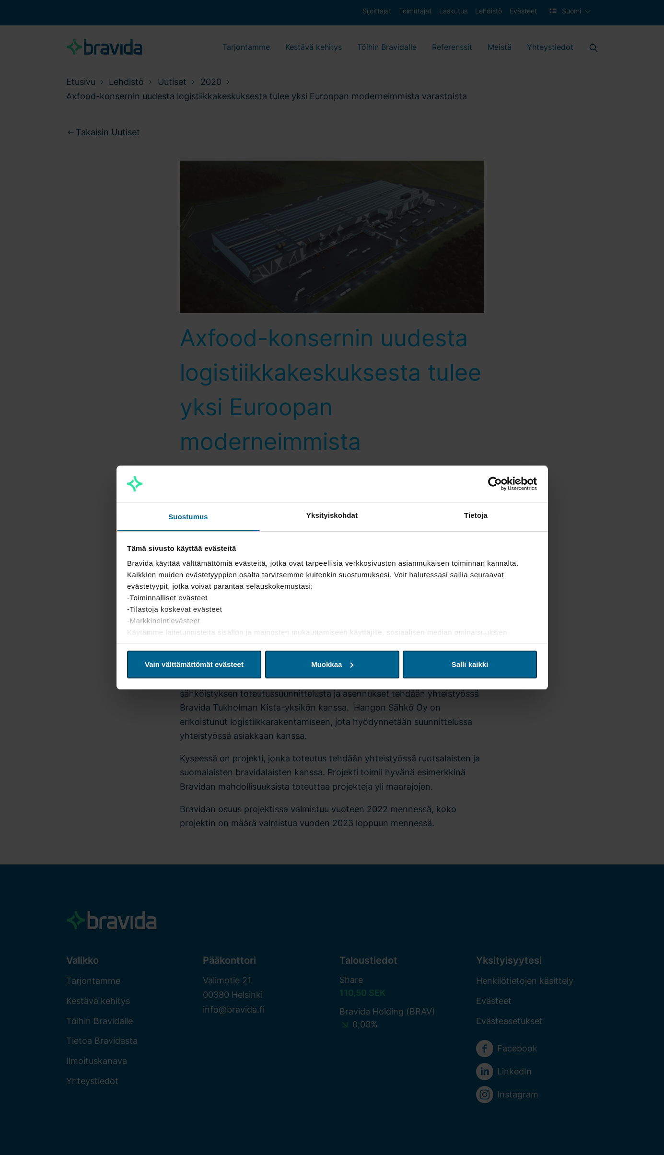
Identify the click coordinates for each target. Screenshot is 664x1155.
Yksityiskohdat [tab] (332, 515)
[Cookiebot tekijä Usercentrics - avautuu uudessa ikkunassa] (495, 484)
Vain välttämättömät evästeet (194, 664)
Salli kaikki (470, 664)
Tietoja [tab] (476, 515)
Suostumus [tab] (188, 517)
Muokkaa (332, 664)
